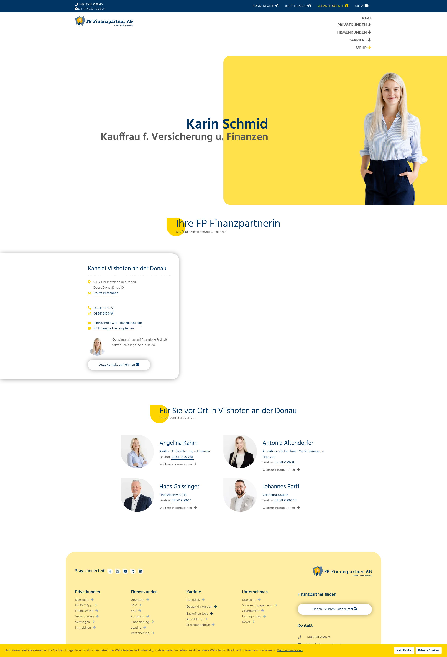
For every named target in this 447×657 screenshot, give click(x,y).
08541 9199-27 (103, 308)
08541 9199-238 (182, 457)
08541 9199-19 (103, 313)
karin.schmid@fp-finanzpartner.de (118, 323)
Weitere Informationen (176, 464)
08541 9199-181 (285, 462)
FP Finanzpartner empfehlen (114, 328)
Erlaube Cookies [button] (428, 650)
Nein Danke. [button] (404, 650)
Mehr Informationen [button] (290, 650)
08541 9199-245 (285, 500)
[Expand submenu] (369, 25)
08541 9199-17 (181, 500)
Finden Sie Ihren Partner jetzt (332, 609)
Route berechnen (106, 293)
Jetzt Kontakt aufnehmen (117, 364)
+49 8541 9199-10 (91, 4)
